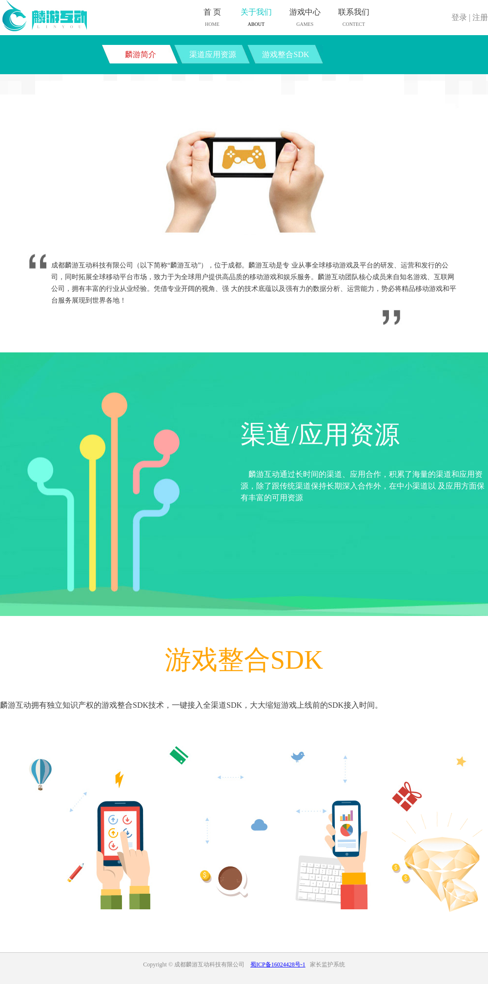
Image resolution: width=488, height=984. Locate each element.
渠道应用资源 (212, 54)
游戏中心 (305, 18)
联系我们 (353, 18)
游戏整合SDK (285, 54)
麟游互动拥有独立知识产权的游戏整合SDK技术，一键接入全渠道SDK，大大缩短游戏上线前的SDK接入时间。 (191, 705)
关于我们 (256, 18)
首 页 (212, 18)
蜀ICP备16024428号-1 (277, 964)
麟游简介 (140, 54)
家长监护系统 (327, 964)
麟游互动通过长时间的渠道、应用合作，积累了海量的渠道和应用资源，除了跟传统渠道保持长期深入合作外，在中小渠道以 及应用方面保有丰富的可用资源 (363, 486)
